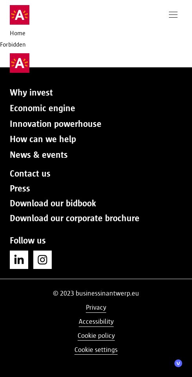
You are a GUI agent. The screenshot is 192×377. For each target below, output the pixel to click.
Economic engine (42, 108)
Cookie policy (96, 335)
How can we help (43, 139)
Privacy (96, 307)
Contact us (30, 173)
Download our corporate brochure (74, 218)
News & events (39, 155)
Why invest (31, 92)
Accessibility (96, 321)
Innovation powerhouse (55, 124)
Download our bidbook (53, 203)
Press (20, 188)
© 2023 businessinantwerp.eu (96, 293)
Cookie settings (96, 350)
